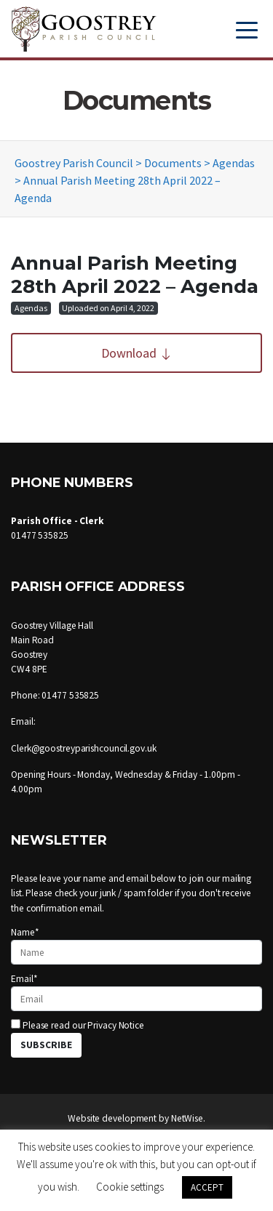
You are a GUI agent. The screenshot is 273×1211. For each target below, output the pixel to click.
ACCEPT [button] (207, 1187)
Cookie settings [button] (130, 1187)
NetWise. (188, 1118)
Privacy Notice (115, 1025)
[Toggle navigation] (246, 29)
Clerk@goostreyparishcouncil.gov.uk (84, 748)
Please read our (77, 1025)
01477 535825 (39, 535)
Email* (136, 992)
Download (137, 353)
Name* (136, 945)
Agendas (31, 307)
